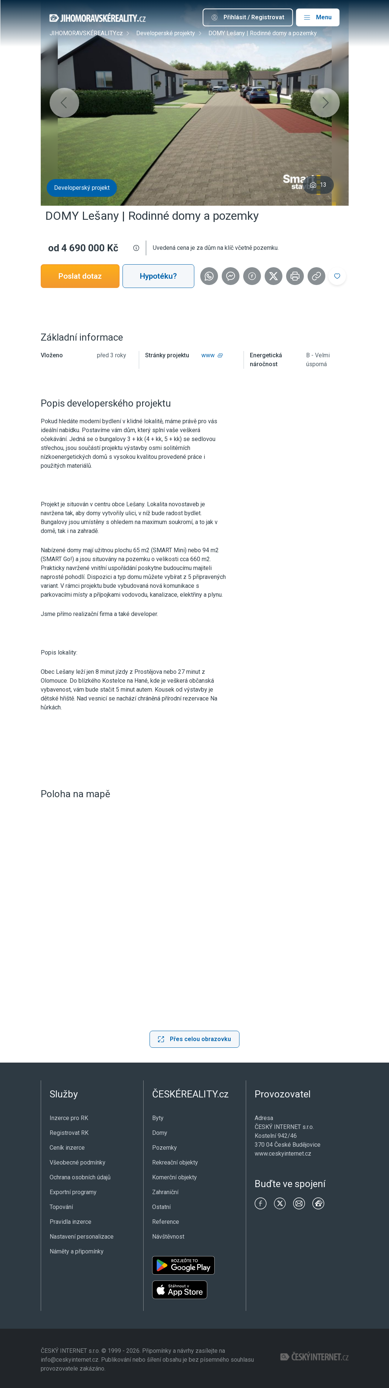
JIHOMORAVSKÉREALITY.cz (86, 33)
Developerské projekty (165, 33)
